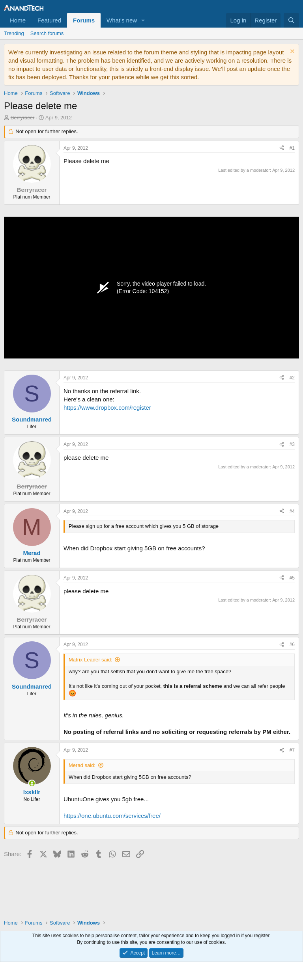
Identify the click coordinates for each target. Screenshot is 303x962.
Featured (49, 20)
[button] (143, 20)
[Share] (282, 148)
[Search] (291, 20)
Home (18, 20)
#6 (292, 644)
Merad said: (82, 765)
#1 (292, 148)
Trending (14, 33)
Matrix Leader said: (90, 660)
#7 (292, 750)
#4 (292, 511)
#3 (292, 444)
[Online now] (32, 783)
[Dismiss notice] (291, 52)
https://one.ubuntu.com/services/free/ (112, 815)
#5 (292, 578)
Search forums (47, 33)
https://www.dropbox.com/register (107, 407)
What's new (122, 20)
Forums (84, 20)
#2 (292, 378)
